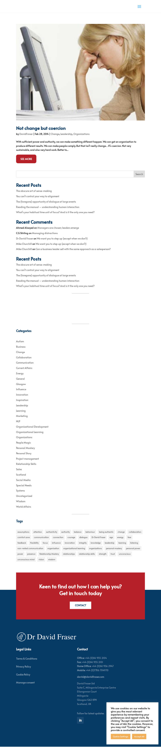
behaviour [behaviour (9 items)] (90, 531)
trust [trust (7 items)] (113, 553)
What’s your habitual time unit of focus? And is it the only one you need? (55, 212)
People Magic (23, 442)
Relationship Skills (26, 464)
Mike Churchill (24, 243)
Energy (20, 373)
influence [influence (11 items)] (56, 542)
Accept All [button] (139, 736)
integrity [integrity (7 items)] (83, 542)
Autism (20, 341)
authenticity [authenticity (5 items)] (51, 531)
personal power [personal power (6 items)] (133, 548)
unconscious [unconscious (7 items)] (125, 553)
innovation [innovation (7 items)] (70, 542)
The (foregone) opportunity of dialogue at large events (46, 201)
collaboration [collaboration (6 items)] (135, 531)
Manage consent (25, 683)
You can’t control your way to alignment (37, 196)
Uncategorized (24, 496)
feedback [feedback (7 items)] (21, 542)
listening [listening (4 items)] (134, 542)
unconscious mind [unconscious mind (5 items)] (25, 559)
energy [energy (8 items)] (120, 537)
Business (20, 346)
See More (26, 159)
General (20, 378)
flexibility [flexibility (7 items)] (34, 542)
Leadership (66, 134)
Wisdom (20, 501)
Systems (20, 490)
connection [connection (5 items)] (58, 537)
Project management (27, 458)
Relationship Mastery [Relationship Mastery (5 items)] (49, 553)
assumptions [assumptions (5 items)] (23, 531)
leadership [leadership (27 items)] (109, 542)
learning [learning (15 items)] (122, 542)
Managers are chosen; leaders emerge (58, 227)
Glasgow (21, 384)
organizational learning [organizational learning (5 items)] (74, 548)
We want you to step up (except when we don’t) (62, 238)
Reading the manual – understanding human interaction (47, 207)
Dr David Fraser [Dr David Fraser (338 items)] (98, 537)
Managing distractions (45, 233)
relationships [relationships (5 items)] (69, 553)
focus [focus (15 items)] (45, 542)
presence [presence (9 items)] (31, 553)
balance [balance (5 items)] (77, 531)
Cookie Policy (23, 675)
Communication (25, 362)
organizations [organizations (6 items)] (95, 548)
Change (55, 134)
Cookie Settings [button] (120, 736)
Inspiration (22, 400)
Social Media (23, 480)
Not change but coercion (41, 128)
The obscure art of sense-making (34, 191)
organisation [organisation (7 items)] (53, 548)
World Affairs (23, 506)
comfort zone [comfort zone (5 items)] (23, 537)
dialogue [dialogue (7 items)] (83, 537)
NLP (18, 421)
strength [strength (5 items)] (102, 553)
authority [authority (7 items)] (65, 531)
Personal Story (23, 453)
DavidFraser (26, 134)
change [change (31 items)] (121, 531)
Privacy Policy (23, 667)
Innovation (22, 394)
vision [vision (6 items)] (41, 559)
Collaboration (24, 357)
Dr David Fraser (24, 238)
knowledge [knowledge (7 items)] (96, 542)
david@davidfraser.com (90, 677)
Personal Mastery (25, 448)
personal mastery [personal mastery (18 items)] (114, 548)
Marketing (22, 416)
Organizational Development (32, 426)
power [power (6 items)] (20, 553)
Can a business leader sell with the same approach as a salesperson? (73, 249)
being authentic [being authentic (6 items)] (106, 531)
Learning (21, 410)
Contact (80, 605)
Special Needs (24, 485)
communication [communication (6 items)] (41, 537)
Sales (19, 469)
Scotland (21, 474)
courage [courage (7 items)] (71, 537)
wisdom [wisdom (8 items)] (51, 559)
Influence (21, 389)
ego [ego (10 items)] (111, 537)
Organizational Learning (29, 432)
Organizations (81, 134)
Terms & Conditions (26, 658)
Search (139, 174)
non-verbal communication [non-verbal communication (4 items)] (30, 548)
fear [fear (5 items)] (129, 537)
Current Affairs (24, 368)
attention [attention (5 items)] (37, 531)
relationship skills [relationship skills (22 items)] (87, 553)
